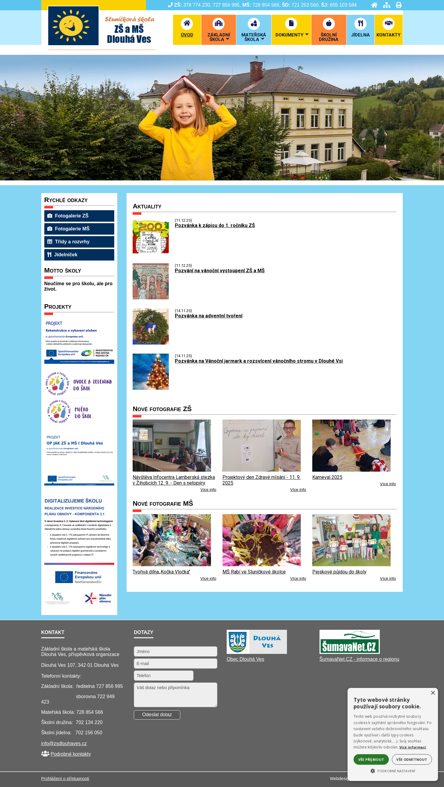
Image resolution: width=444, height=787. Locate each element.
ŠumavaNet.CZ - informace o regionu (359, 659)
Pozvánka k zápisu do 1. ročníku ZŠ (215, 225)
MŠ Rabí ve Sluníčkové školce (254, 572)
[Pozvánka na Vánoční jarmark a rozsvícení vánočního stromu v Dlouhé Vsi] (151, 388)
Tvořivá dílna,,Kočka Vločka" (161, 572)
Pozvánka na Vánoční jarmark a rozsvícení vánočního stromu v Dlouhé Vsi (259, 361)
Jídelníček (62, 254)
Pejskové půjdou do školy (339, 572)
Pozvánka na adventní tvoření (208, 316)
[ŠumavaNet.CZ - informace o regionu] (350, 652)
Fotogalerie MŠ (68, 228)
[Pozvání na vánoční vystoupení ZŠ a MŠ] (151, 297)
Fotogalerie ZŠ (68, 215)
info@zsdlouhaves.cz (64, 743)
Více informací (412, 747)
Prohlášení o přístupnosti (65, 778)
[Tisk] (396, 5)
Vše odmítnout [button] (411, 759)
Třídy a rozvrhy (68, 241)
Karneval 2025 (327, 477)
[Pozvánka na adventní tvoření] (151, 342)
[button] (393, 770)
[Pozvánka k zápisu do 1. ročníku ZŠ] (151, 252)
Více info (208, 489)
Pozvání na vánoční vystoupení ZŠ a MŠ (220, 270)
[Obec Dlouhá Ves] (257, 652)
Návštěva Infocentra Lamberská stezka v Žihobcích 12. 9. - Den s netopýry (174, 480)
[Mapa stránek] (385, 5)
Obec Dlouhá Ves (245, 659)
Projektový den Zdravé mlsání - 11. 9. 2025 (261, 480)
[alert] (393, 734)
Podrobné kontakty (71, 754)
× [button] (432, 693)
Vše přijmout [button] (371, 759)
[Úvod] (373, 5)
